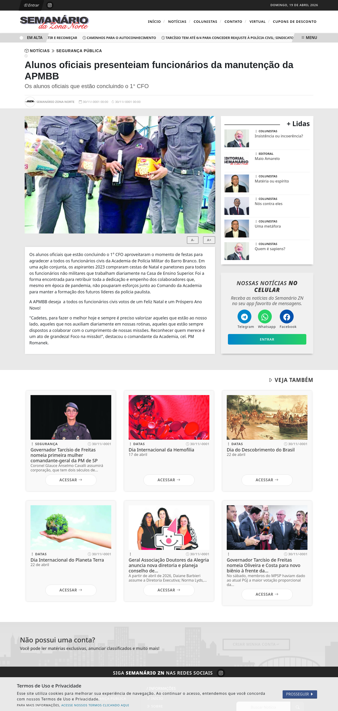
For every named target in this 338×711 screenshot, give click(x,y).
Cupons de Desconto (295, 21)
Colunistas (207, 21)
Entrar (31, 5)
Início (156, 21)
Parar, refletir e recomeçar (51, 37)
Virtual (260, 21)
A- (192, 240)
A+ (209, 240)
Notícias (179, 21)
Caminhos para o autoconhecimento (120, 37)
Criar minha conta (256, 644)
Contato (235, 21)
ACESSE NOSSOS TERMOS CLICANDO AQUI (95, 705)
